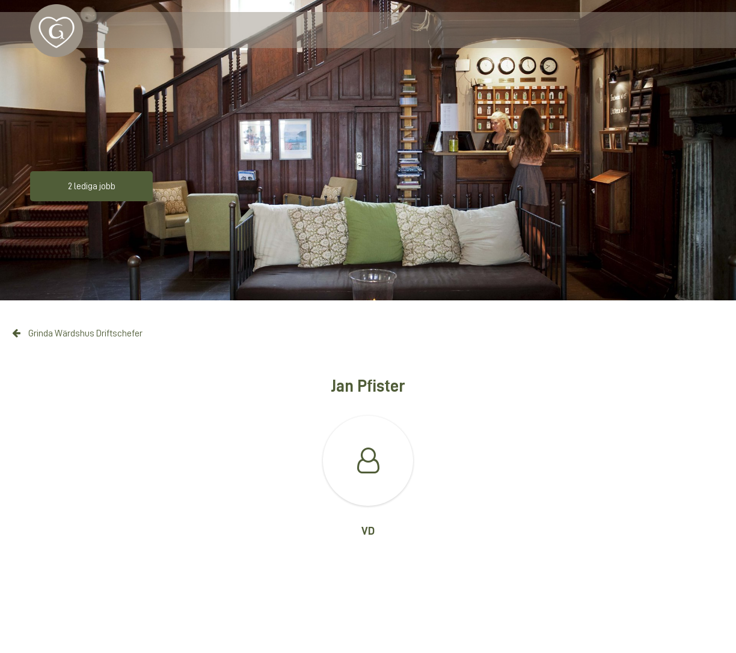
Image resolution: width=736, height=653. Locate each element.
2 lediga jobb (91, 186)
